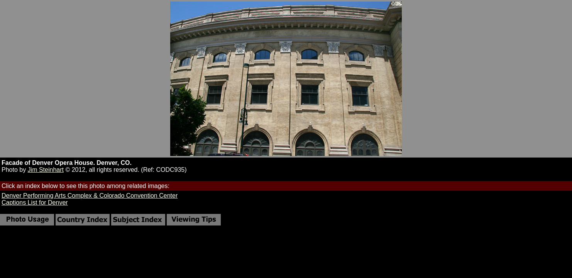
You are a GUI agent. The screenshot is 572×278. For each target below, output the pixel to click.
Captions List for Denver (35, 202)
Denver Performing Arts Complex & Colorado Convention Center (90, 195)
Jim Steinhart (46, 169)
